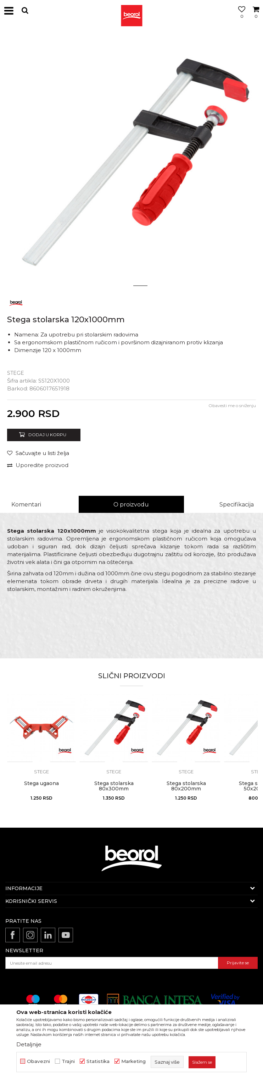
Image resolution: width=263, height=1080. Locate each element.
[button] (25, 10)
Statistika (98, 1061)
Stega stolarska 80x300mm (114, 786)
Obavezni (38, 1061)
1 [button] (123, 285)
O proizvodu (131, 504)
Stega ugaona (41, 783)
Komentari (26, 504)
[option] (131, 162)
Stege (15, 373)
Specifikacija (236, 504)
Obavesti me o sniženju (232, 405)
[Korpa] (256, 18)
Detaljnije (28, 1044)
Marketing (133, 1061)
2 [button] (140, 285)
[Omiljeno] (240, 18)
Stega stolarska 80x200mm (186, 786)
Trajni (68, 1061)
